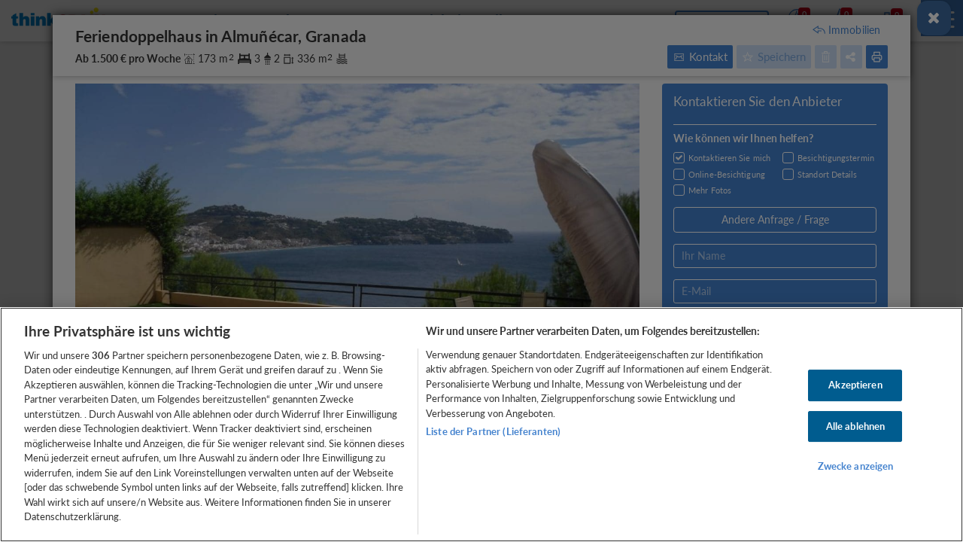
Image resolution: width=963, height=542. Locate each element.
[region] (481, 424)
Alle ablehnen (856, 426)
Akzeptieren (855, 385)
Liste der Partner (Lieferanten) (493, 431)
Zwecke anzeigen (856, 466)
